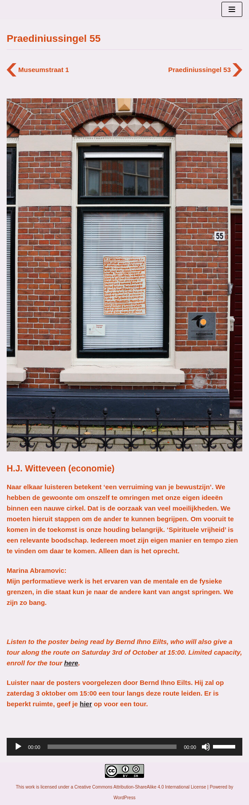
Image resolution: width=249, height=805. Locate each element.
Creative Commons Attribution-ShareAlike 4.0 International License (140, 787)
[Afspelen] (18, 746)
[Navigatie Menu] (231, 9)
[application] (124, 747)
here (71, 663)
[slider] (112, 747)
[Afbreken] (205, 746)
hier (86, 704)
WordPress (124, 797)
